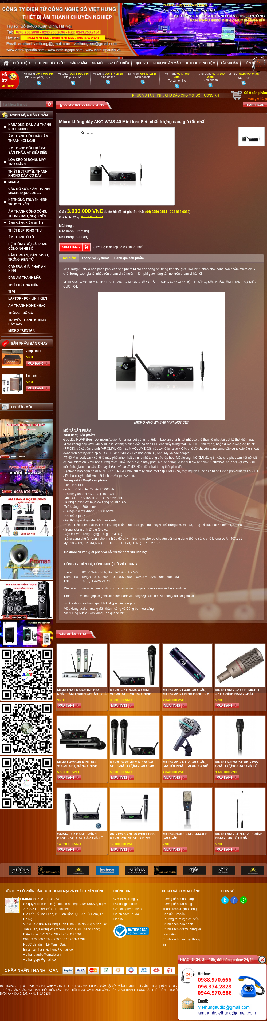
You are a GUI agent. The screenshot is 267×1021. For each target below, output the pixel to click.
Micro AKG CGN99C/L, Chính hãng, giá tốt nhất (238, 836)
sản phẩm (78, 63)
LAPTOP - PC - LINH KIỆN (27, 298)
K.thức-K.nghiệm (200, 63)
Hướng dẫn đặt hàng (177, 904)
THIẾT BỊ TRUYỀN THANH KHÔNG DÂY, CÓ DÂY (28, 173)
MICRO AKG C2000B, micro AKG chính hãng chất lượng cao (237, 694)
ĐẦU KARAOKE (9, 986)
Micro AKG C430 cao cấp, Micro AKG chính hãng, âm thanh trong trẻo (186, 694)
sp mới (97, 63)
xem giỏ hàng (257, 99)
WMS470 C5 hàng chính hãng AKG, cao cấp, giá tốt (81, 836)
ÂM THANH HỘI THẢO (71, 989)
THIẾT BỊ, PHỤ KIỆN (23, 285)
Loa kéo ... (33, 376)
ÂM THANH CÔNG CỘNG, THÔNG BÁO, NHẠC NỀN (27, 214)
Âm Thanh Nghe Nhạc (26, 306)
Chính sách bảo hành (177, 924)
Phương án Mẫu (167, 63)
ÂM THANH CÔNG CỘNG (103, 989)
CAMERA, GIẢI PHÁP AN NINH (27, 269)
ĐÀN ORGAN (169, 986)
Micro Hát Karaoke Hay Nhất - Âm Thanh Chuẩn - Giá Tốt (82, 694)
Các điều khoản (173, 914)
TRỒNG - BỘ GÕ (20, 313)
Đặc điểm (69, 258)
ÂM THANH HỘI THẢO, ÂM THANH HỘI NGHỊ (28, 138)
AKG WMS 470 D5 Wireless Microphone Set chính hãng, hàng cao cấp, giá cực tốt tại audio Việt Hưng (134, 840)
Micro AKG (95, 105)
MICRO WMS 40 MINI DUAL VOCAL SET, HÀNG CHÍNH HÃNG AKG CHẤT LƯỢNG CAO (81, 766)
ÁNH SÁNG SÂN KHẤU (25, 223)
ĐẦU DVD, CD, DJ (33, 986)
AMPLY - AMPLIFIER (60, 986)
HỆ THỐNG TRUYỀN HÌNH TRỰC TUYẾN (27, 202)
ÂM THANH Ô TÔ (21, 237)
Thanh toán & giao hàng (179, 909)
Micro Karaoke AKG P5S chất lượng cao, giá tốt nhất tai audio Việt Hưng (237, 766)
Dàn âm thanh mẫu (24, 278)
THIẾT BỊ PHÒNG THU (25, 230)
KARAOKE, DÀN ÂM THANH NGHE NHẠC (29, 127)
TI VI (11, 291)
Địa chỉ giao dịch (125, 904)
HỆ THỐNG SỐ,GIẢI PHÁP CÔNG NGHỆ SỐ (27, 246)
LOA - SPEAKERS (86, 986)
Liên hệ (250, 63)
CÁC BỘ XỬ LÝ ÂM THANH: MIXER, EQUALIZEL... (29, 191)
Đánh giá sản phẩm (129, 258)
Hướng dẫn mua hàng (178, 899)
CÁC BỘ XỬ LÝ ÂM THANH (117, 986)
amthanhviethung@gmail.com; (137, 596)
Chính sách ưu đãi (126, 914)
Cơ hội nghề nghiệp (127, 909)
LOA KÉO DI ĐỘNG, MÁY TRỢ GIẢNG (27, 162)
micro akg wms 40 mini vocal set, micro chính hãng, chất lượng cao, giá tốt (134, 696)
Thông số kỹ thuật (95, 258)
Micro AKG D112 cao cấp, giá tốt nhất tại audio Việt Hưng (186, 766)
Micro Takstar (21, 330)
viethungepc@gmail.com (97, 596)
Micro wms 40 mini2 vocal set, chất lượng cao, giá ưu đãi (132, 766)
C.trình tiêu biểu (50, 63)
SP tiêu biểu (118, 63)
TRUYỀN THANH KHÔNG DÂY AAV (27, 322)
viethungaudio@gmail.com (179, 596)
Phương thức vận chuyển (180, 919)
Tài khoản (229, 63)
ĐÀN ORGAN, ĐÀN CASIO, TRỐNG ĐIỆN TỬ (28, 257)
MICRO (13, 182)
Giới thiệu (21, 63)
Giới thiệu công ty (125, 899)
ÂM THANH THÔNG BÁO (136, 989)
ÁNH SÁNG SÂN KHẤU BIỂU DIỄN (29, 993)
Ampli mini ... (35, 351)
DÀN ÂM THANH (148, 986)
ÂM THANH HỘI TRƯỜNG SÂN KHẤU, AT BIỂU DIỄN (27, 150)
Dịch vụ (141, 63)
